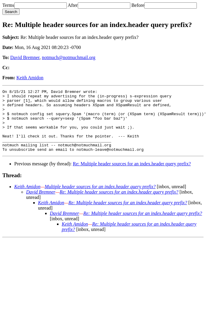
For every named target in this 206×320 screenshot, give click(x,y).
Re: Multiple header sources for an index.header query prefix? (132, 176)
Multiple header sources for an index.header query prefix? (100, 199)
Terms (8, 5)
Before (138, 5)
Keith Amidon (29, 77)
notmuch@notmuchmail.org (68, 57)
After (73, 5)
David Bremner (24, 57)
